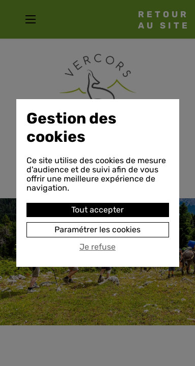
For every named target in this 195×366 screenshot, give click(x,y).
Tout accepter (97, 210)
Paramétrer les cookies (97, 229)
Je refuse (97, 247)
